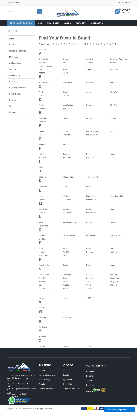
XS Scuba (43, 327)
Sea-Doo (42, 278)
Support (89, 380)
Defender (90, 105)
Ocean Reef (91, 235)
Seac (65, 278)
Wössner (42, 317)
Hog (88, 154)
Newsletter (13, 112)
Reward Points (15, 94)
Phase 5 (42, 252)
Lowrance (67, 200)
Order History (14, 75)
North (112, 222)
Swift (88, 288)
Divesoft (42, 109)
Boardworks (44, 82)
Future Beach (91, 135)
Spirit (88, 285)
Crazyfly (113, 92)
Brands (42, 384)
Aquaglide (114, 69)
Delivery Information (47, 389)
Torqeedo (67, 298)
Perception (114, 249)
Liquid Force (91, 196)
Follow (41, 135)
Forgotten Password (17, 51)
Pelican (66, 249)
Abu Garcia (43, 59)
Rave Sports (44, 265)
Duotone (66, 109)
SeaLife (89, 278)
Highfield (42, 154)
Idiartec (42, 167)
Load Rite (42, 200)
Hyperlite (90, 158)
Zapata (42, 346)
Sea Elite (90, 275)
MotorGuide (91, 213)
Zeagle (65, 346)
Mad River (43, 209)
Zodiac (89, 346)
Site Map (90, 385)
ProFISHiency (44, 255)
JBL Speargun (68, 177)
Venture (42, 308)
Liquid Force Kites (117, 196)
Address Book (15, 63)
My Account (14, 57)
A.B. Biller (42, 50)
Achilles (89, 59)
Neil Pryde (90, 222)
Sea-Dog (113, 275)
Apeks (65, 69)
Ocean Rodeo (115, 235)
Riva (88, 265)
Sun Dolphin (44, 288)
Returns (12, 100)
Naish (41, 222)
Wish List (12, 69)
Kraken (89, 187)
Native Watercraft (70, 222)
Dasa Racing (68, 105)
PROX (65, 255)
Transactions (14, 106)
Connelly (89, 92)
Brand (15, 31)
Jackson (42, 177)
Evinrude (42, 122)
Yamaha (42, 337)
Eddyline (66, 118)
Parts (41, 249)
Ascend (42, 73)
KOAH (65, 187)
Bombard (90, 82)
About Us (42, 370)
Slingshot (114, 281)
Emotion (89, 118)
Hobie (65, 154)
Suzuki (65, 288)
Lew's (41, 196)
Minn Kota (67, 213)
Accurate (66, 59)
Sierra (88, 281)
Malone (89, 209)
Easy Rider (43, 118)
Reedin (65, 265)
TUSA (88, 298)
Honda (112, 154)
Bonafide (114, 82)
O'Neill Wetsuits (69, 235)
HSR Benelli (67, 158)
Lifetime (66, 196)
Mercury (42, 213)
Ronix (112, 265)
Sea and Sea (44, 275)
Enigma (113, 118)
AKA (40, 69)
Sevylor (42, 281)
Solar (41, 285)
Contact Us (90, 371)
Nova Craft (43, 226)
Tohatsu (42, 298)
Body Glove (67, 82)
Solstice (66, 285)
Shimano (66, 281)
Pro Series (114, 252)
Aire (64, 63)
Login (11, 39)
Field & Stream (92, 131)
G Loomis (42, 144)
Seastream (114, 278)
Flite (111, 131)
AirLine (113, 63)
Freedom (66, 135)
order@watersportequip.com (24, 389)
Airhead (89, 63)
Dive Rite (113, 105)
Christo (65, 92)
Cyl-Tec (66, 96)
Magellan (66, 209)
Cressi (41, 96)
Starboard (114, 285)
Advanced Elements (118, 59)
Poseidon (90, 252)
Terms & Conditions (47, 375)
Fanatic (66, 131)
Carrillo (42, 92)
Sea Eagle (67, 275)
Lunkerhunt (91, 200)
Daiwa (41, 105)
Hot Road (42, 158)
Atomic (66, 73)
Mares (112, 209)
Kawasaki (43, 187)
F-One (41, 131)
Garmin (66, 144)
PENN (88, 249)
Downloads (13, 82)
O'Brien (42, 235)
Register (12, 45)
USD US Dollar (124, 3)
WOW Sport (67, 317)
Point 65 (66, 252)
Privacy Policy (44, 380)
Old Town (42, 239)
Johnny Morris (92, 177)
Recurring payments (17, 88)
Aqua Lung (90, 69)
